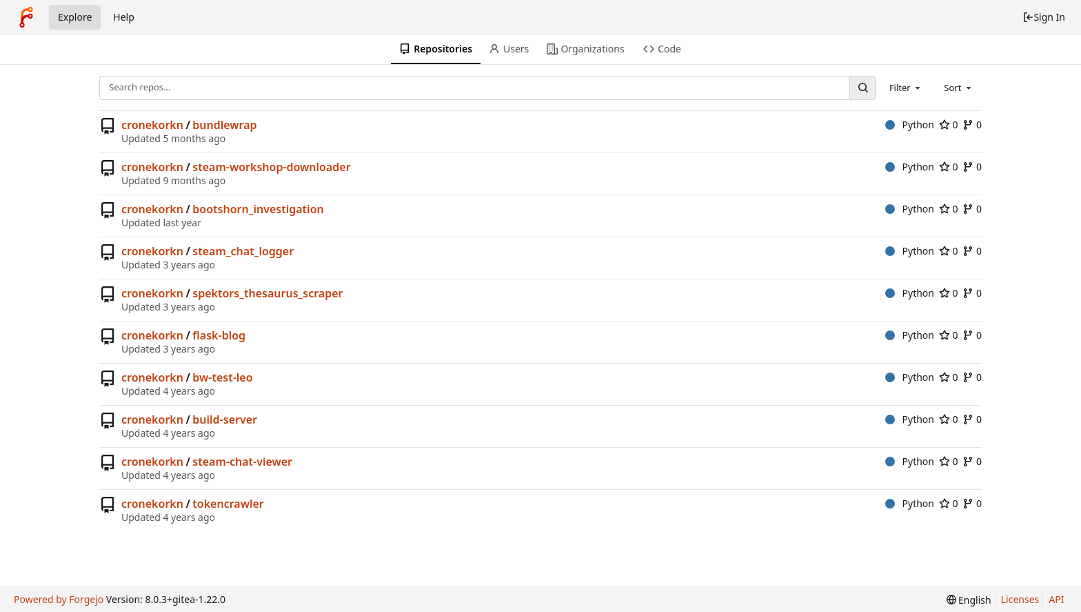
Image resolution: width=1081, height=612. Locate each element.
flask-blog (218, 335)
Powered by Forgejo (58, 599)
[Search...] (862, 88)
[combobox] (906, 88)
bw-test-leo (222, 377)
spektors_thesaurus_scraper (267, 293)
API (1056, 599)
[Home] (26, 17)
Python (909, 124)
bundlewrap (224, 125)
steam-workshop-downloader (271, 167)
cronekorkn (152, 125)
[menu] (969, 599)
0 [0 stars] (948, 124)
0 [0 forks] (972, 124)
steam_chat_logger (243, 251)
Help (123, 16)
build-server (224, 419)
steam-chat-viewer (242, 461)
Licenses (1020, 599)
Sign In (1043, 16)
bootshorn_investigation (257, 209)
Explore (75, 16)
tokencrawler (227, 504)
